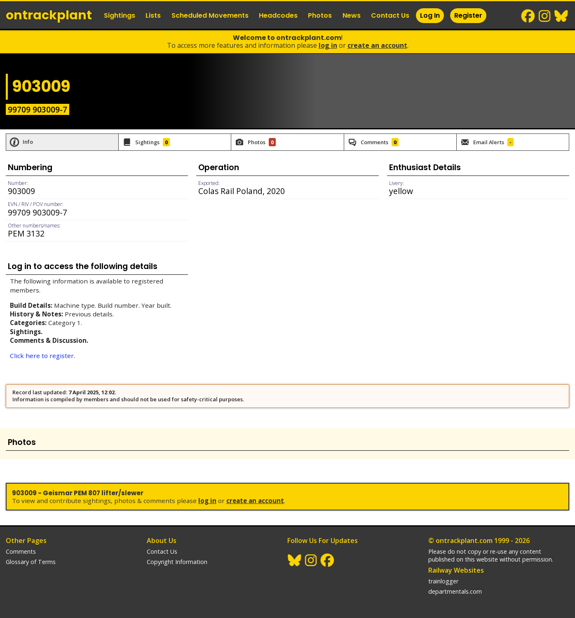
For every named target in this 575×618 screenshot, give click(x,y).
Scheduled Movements (210, 15)
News (352, 15)
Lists (153, 15)
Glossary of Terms (31, 562)
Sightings (119, 15)
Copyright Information (177, 562)
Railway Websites (456, 570)
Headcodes (278, 15)
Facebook (528, 16)
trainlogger (443, 581)
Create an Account (377, 45)
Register (468, 15)
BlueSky (561, 16)
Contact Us (390, 15)
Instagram (544, 16)
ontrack (49, 15)
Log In (430, 15)
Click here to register (42, 355)
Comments (21, 551)
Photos (320, 15)
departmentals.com (455, 591)
